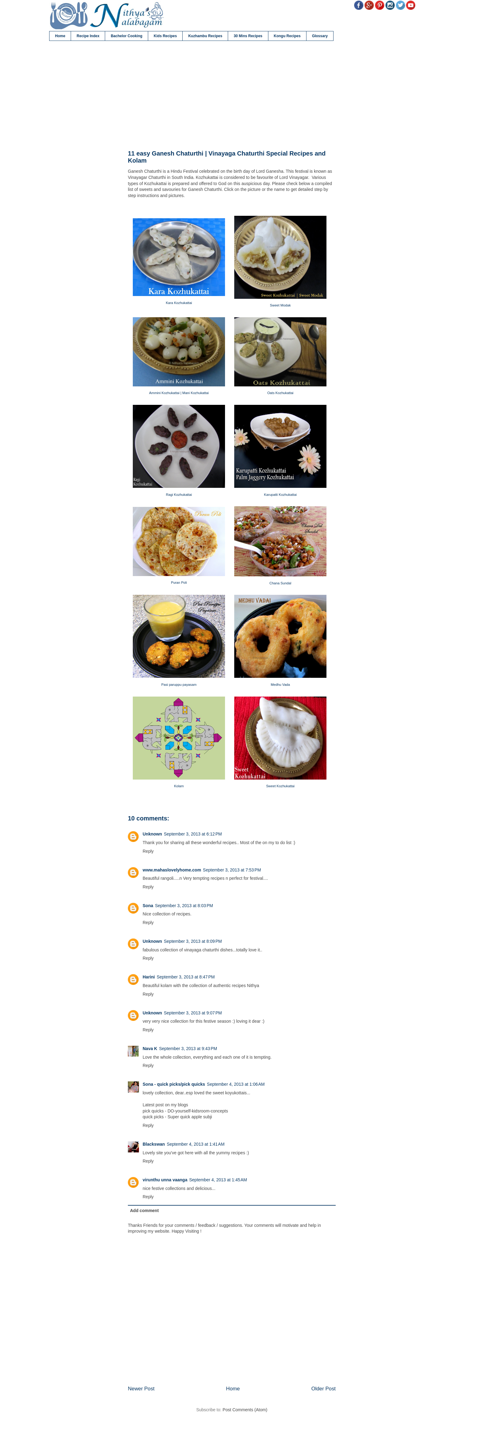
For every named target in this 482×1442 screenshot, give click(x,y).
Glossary (320, 36)
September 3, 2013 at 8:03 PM (184, 905)
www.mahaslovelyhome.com (172, 869)
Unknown (152, 834)
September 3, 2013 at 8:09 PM (193, 941)
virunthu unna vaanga (165, 1179)
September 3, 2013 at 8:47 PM (186, 976)
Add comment (144, 1210)
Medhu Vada (280, 684)
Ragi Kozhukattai (179, 494)
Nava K (150, 1048)
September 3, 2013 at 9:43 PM (188, 1048)
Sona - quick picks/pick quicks (174, 1084)
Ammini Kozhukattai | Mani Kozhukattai (179, 393)
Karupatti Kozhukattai (280, 494)
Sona (148, 905)
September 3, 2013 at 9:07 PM (193, 1012)
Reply (148, 851)
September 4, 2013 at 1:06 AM (236, 1084)
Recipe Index (88, 36)
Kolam (179, 786)
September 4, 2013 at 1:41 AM (195, 1144)
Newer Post (141, 1389)
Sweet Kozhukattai (280, 786)
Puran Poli (179, 582)
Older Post (323, 1389)
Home (60, 36)
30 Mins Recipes (248, 36)
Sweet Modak (280, 305)
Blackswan (154, 1144)
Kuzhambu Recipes (205, 36)
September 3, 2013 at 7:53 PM (232, 869)
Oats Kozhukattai (280, 393)
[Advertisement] (232, 96)
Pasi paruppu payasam (178, 684)
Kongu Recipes (287, 36)
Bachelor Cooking (126, 36)
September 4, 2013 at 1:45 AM (218, 1179)
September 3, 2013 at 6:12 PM (193, 834)
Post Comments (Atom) (245, 1409)
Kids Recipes (165, 36)
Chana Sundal (280, 583)
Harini (149, 976)
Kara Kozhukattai (179, 303)
